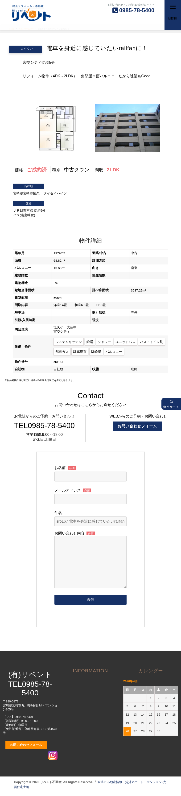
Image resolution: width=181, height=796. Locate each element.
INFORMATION (90, 670)
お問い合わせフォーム (137, 426)
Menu (172, 18)
